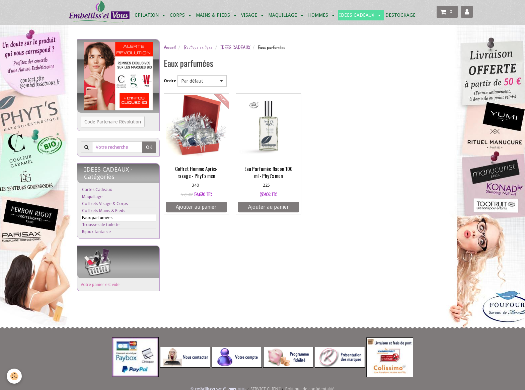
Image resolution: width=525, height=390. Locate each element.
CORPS (178, 15)
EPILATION (147, 15)
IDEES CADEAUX (357, 15)
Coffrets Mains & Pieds (103, 210)
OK (149, 147)
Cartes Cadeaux (97, 189)
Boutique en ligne (198, 47)
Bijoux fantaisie (96, 231)
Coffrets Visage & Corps (105, 203)
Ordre (170, 80)
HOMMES (318, 15)
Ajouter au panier (196, 207)
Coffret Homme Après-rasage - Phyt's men (196, 172)
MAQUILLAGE (283, 15)
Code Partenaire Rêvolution (112, 121)
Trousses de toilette (101, 224)
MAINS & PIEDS (213, 15)
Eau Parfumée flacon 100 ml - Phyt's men (268, 172)
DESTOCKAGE (400, 15)
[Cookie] (14, 376)
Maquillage (92, 196)
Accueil (170, 47)
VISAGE (249, 15)
